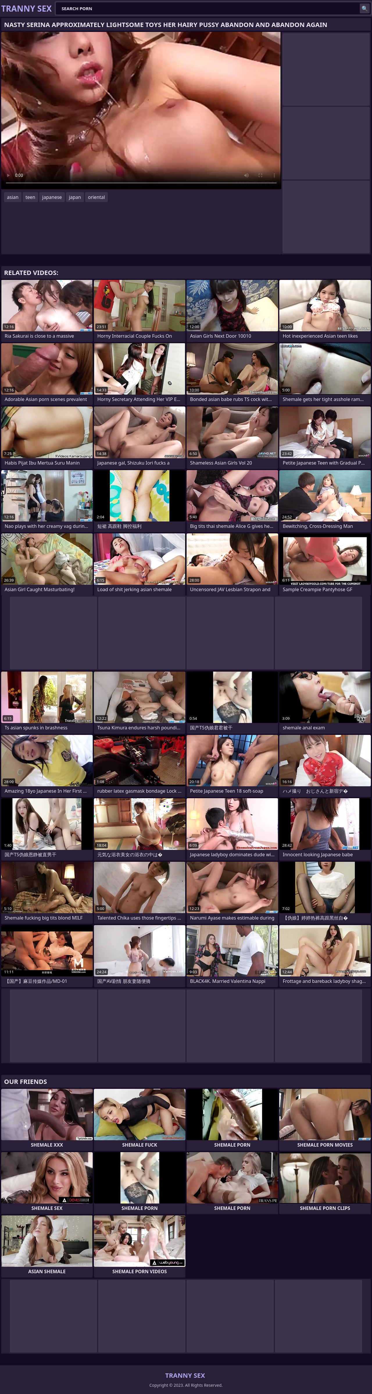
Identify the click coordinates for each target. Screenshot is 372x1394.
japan (75, 197)
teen (30, 197)
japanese (52, 197)
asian (13, 197)
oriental (96, 197)
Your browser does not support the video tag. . (141, 110)
